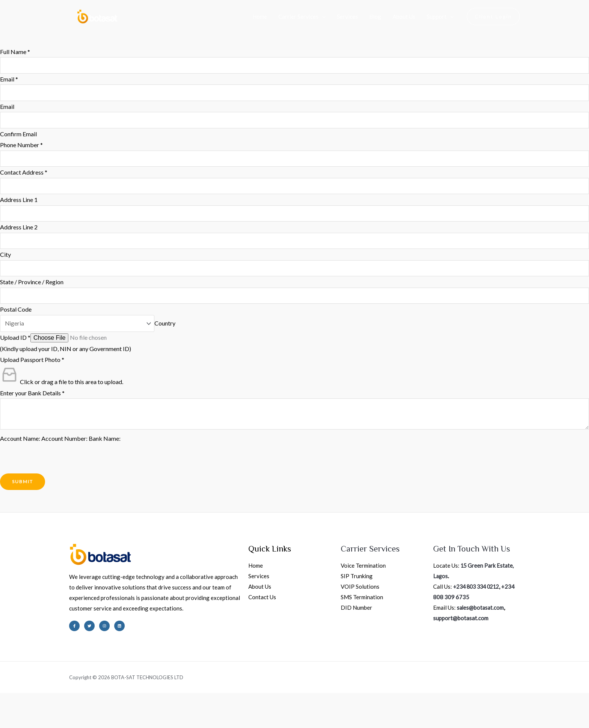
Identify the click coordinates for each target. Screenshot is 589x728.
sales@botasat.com (481, 615)
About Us (404, 16)
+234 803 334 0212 (478, 594)
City (5, 258)
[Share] (62, 708)
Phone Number (21, 147)
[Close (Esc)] (88, 708)
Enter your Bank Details (32, 399)
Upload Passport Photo (32, 365)
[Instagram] (104, 633)
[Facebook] (74, 633)
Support (440, 16)
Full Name (15, 51)
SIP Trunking (357, 583)
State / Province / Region (31, 287)
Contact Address (23, 174)
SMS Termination (362, 604)
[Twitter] (89, 633)
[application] (322, 16)
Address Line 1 (19, 202)
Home (259, 16)
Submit (22, 488)
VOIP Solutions (360, 594)
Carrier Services (302, 16)
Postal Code (16, 315)
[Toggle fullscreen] (37, 708)
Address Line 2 (19, 231)
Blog (375, 16)
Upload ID (15, 343)
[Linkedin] (119, 633)
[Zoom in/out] (12, 708)
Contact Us (262, 604)
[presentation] (57, 466)
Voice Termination (363, 573)
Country (167, 329)
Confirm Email (18, 135)
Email (9, 79)
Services (347, 16)
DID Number (356, 615)
